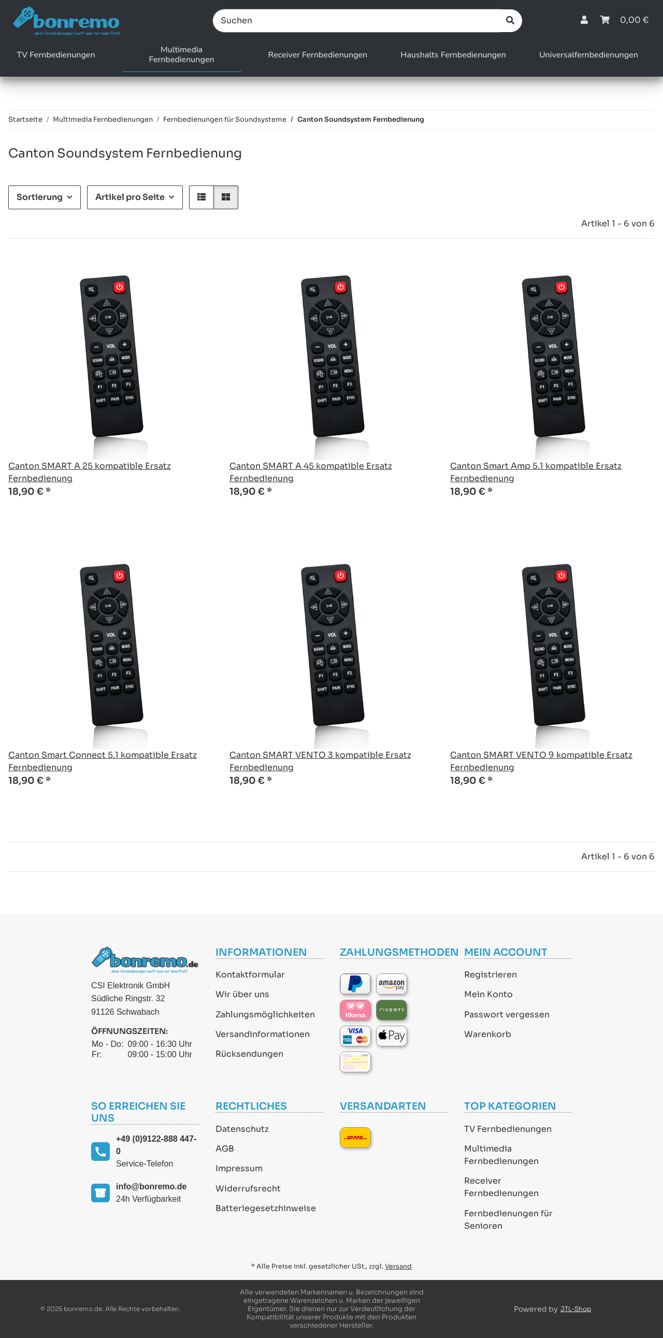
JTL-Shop (575, 1309)
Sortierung (40, 197)
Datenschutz (242, 1129)
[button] (584, 20)
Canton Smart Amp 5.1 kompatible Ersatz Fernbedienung (536, 472)
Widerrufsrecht (248, 1188)
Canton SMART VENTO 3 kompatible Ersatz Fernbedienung (320, 761)
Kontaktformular (250, 974)
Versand (398, 1266)
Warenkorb (487, 1034)
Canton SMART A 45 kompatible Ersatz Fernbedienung (310, 472)
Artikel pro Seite (130, 197)
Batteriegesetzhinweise (265, 1208)
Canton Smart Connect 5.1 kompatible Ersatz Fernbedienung (102, 761)
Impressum (239, 1168)
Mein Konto (488, 994)
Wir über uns (242, 994)
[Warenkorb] (624, 20)
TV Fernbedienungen (508, 1129)
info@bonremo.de (151, 1186)
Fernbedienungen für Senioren (508, 1219)
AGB (224, 1148)
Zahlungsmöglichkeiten (265, 1014)
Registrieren (490, 974)
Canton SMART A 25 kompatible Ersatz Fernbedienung (89, 472)
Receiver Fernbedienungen (501, 1187)
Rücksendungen (249, 1053)
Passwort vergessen (507, 1014)
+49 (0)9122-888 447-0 (156, 1145)
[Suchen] (356, 21)
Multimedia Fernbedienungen (501, 1155)
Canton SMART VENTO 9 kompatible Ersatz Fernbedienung (541, 761)
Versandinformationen (262, 1034)
